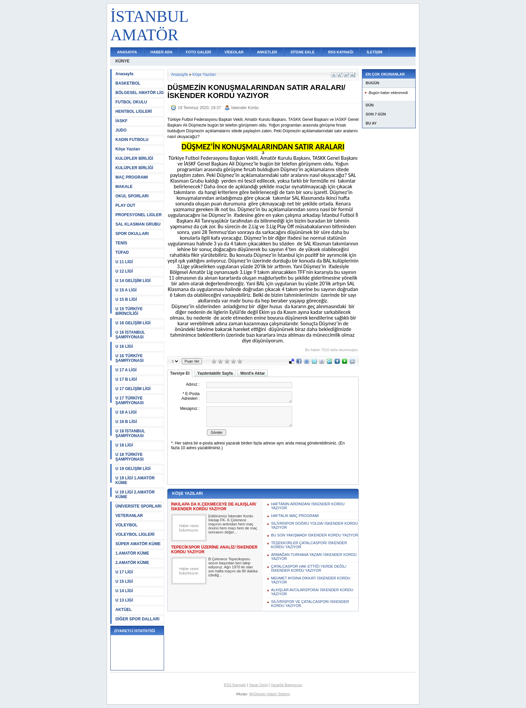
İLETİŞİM (374, 52)
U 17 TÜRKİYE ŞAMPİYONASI (129, 400)
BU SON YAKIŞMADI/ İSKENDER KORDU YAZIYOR (314, 535)
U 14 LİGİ (124, 590)
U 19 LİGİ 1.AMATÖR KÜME (135, 480)
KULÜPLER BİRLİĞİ (134, 158)
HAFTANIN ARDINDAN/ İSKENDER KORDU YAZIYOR (308, 506)
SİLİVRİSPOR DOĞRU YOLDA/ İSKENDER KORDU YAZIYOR (314, 525)
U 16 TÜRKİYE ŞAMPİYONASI (129, 358)
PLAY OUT (125, 205)
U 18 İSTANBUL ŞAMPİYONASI (130, 433)
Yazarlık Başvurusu (286, 685)
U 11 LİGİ (124, 261)
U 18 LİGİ (124, 445)
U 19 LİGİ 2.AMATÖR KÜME (135, 494)
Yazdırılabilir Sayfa (215, 373)
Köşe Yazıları (127, 149)
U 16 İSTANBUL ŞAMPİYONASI (130, 334)
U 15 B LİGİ (126, 299)
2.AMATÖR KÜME (132, 562)
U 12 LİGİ (124, 271)
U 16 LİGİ (124, 346)
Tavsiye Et (180, 373)
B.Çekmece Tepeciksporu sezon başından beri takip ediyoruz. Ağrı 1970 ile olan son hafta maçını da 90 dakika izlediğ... (233, 567)
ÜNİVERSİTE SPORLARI (138, 506)
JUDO (120, 130)
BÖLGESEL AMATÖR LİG (139, 92)
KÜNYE (122, 61)
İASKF (121, 121)
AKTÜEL (123, 609)
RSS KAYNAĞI (340, 52)
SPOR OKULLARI (132, 233)
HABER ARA (162, 52)
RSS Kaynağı (235, 685)
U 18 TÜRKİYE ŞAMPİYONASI (129, 457)
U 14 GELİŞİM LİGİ (133, 280)
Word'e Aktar (252, 373)
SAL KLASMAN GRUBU (137, 224)
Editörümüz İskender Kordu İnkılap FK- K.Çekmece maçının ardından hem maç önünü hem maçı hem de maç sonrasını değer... (232, 524)
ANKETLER (267, 52)
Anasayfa (124, 74)
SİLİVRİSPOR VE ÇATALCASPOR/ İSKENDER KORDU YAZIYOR (310, 604)
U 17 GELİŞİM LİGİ (133, 388)
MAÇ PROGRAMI (131, 177)
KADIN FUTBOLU (132, 139)
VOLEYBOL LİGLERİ (134, 534)
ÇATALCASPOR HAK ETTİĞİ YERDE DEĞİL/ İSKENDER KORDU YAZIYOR (308, 568)
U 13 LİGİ (124, 600)
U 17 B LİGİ (126, 379)
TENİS (121, 243)
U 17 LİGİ (124, 572)
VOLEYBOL (126, 525)
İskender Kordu (245, 107)
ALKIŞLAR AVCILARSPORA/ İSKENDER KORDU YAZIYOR (312, 592)
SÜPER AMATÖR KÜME (138, 543)
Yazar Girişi (258, 685)
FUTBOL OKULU (131, 102)
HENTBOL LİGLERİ (133, 111)
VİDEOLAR (234, 52)
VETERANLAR (129, 515)
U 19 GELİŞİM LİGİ (133, 468)
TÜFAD (122, 252)
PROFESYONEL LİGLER (138, 215)
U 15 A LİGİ (126, 290)
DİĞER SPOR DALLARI (137, 619)
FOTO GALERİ (198, 52)
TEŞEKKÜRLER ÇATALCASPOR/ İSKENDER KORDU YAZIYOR (309, 545)
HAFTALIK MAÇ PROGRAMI (295, 516)
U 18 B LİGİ (126, 421)
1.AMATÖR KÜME (132, 553)
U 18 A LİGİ (126, 412)
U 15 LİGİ (124, 581)
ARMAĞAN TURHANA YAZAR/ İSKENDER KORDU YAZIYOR (314, 557)
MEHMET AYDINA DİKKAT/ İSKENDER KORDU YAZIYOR (311, 580)
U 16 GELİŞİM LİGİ (133, 323)
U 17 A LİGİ (126, 370)
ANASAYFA (127, 52)
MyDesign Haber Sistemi (269, 694)
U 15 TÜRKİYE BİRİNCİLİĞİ (129, 311)
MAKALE (124, 186)
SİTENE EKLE (303, 52)
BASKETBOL (128, 83)
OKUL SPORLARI (132, 196)
